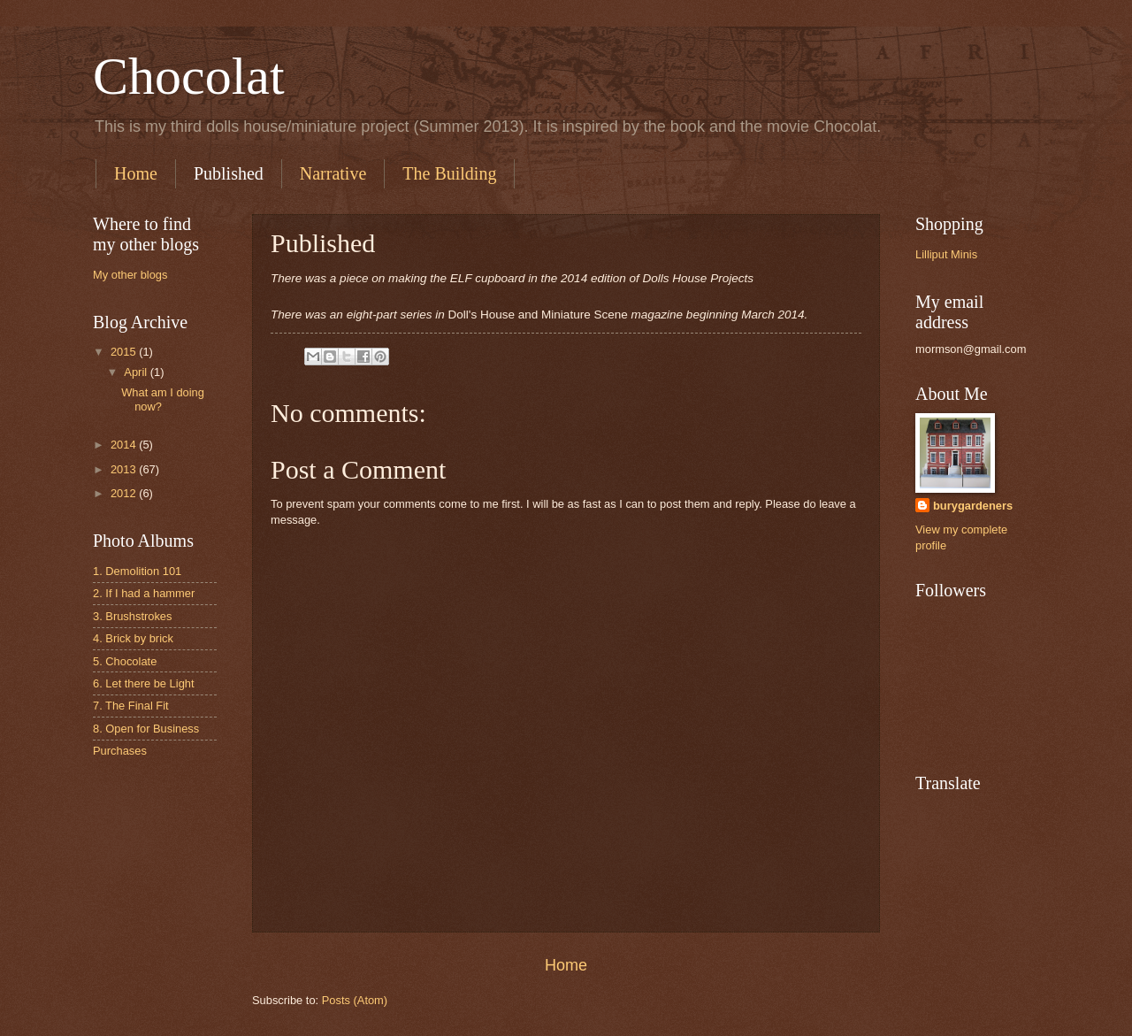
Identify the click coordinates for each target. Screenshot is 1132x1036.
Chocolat (189, 76)
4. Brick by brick (133, 638)
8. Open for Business (146, 728)
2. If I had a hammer (144, 593)
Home (135, 173)
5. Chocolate (125, 661)
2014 (125, 444)
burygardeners (973, 505)
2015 (125, 351)
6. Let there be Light (144, 683)
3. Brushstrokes (132, 616)
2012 (125, 493)
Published (229, 173)
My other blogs (130, 274)
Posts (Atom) (354, 1000)
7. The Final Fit (131, 705)
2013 (125, 469)
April (136, 372)
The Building (449, 173)
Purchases (120, 750)
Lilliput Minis (946, 254)
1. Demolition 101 (137, 571)
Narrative (333, 173)
